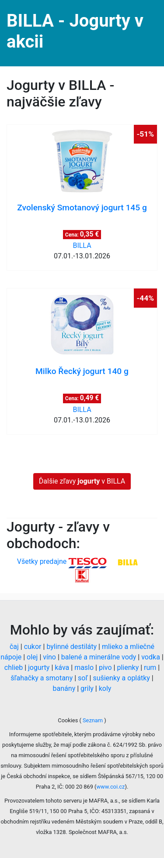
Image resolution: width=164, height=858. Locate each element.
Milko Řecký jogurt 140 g (82, 371)
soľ (82, 678)
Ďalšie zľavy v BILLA (82, 481)
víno (49, 657)
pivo (105, 667)
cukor (33, 646)
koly (105, 688)
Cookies (68, 720)
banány (64, 688)
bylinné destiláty (71, 646)
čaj (14, 646)
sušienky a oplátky (121, 678)
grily (87, 688)
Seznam (92, 720)
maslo (84, 667)
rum (150, 667)
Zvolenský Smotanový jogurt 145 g (82, 207)
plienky (128, 667)
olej (32, 657)
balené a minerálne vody (98, 657)
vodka (150, 657)
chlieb (13, 667)
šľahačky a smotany (41, 678)
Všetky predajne (41, 561)
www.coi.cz (110, 786)
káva (62, 667)
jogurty (38, 667)
